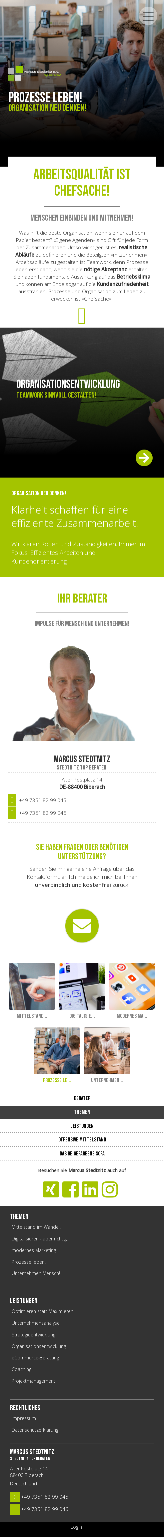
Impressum (24, 1418)
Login (76, 1527)
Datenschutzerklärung (35, 1430)
